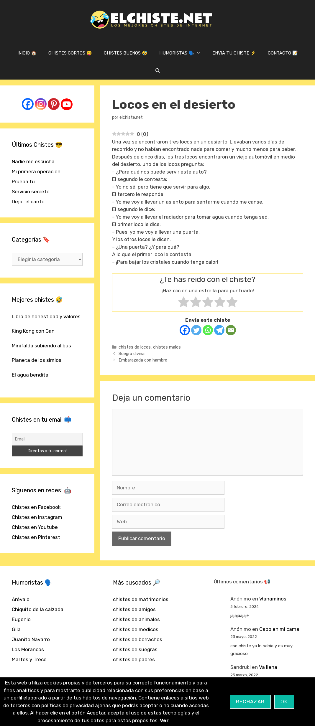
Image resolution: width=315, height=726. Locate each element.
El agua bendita (30, 375)
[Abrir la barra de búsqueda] (157, 71)
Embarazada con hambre (143, 360)
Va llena (268, 667)
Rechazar (250, 701)
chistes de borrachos (137, 639)
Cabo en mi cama (279, 629)
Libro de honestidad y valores (46, 316)
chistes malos (167, 347)
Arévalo (20, 599)
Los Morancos (28, 649)
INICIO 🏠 (27, 53)
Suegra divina (132, 353)
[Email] (231, 330)
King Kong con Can (33, 331)
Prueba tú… (25, 181)
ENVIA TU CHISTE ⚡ (234, 53)
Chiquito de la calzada (37, 609)
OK (284, 701)
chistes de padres (134, 659)
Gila (16, 629)
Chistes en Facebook (36, 507)
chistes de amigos (134, 609)
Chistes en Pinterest (36, 537)
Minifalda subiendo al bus (41, 346)
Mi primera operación (36, 171)
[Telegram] (219, 330)
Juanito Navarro (31, 639)
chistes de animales (136, 619)
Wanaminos (272, 599)
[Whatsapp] (208, 330)
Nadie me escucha (33, 161)
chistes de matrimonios (140, 599)
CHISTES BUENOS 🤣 (125, 53)
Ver (164, 720)
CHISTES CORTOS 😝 (70, 53)
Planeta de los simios (36, 360)
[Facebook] (185, 330)
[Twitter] (196, 330)
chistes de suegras (135, 649)
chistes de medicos (135, 629)
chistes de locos (135, 347)
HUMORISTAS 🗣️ (182, 53)
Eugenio (21, 619)
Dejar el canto (28, 201)
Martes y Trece (29, 659)
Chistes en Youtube (35, 527)
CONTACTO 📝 (283, 53)
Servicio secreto (31, 191)
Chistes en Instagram (37, 517)
